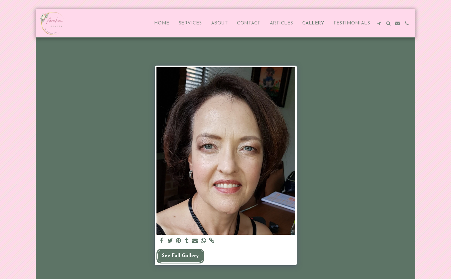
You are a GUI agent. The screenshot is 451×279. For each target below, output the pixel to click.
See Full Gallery (180, 256)
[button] (379, 23)
